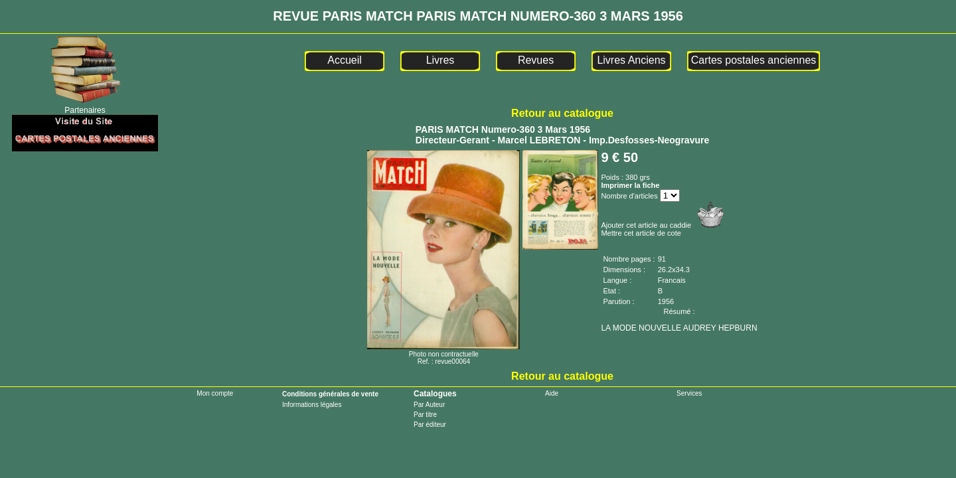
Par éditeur (430, 424)
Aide (551, 393)
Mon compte (215, 393)
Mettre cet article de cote (640, 233)
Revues (536, 60)
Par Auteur (429, 404)
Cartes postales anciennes (754, 60)
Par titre (425, 414)
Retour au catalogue (562, 113)
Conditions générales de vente (330, 394)
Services (689, 393)
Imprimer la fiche (630, 185)
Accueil (344, 60)
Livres (440, 60)
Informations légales (312, 404)
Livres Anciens (631, 60)
